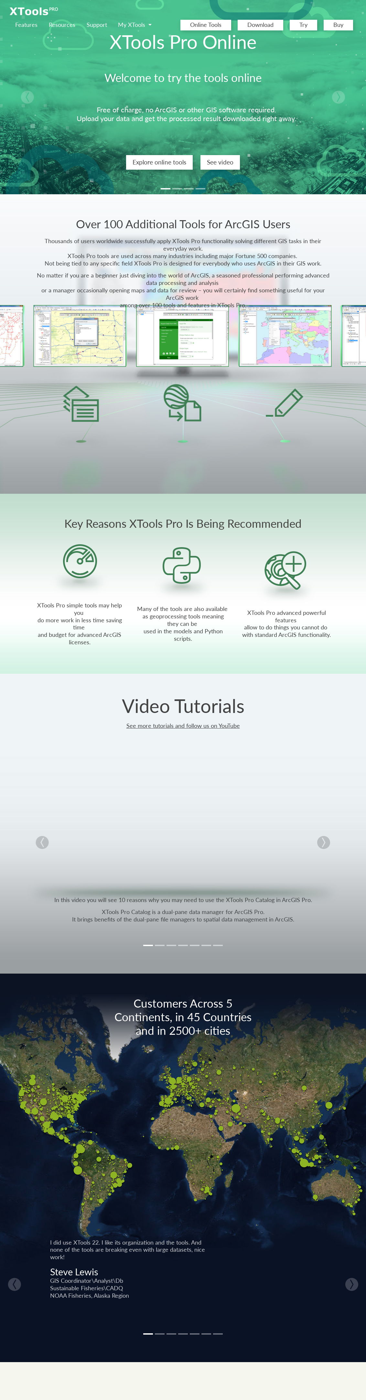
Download (260, 24)
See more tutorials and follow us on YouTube (183, 725)
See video (220, 162)
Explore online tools (159, 162)
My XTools (132, 24)
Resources (62, 24)
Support (97, 24)
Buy (338, 24)
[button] (27, 97)
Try (303, 24)
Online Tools (205, 24)
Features (26, 24)
